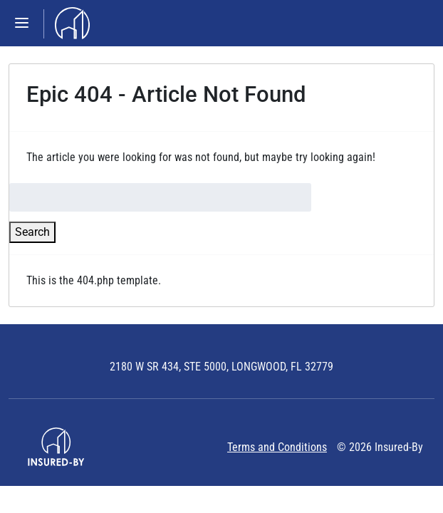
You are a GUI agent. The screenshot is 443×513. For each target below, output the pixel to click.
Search (32, 232)
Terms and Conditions (277, 447)
